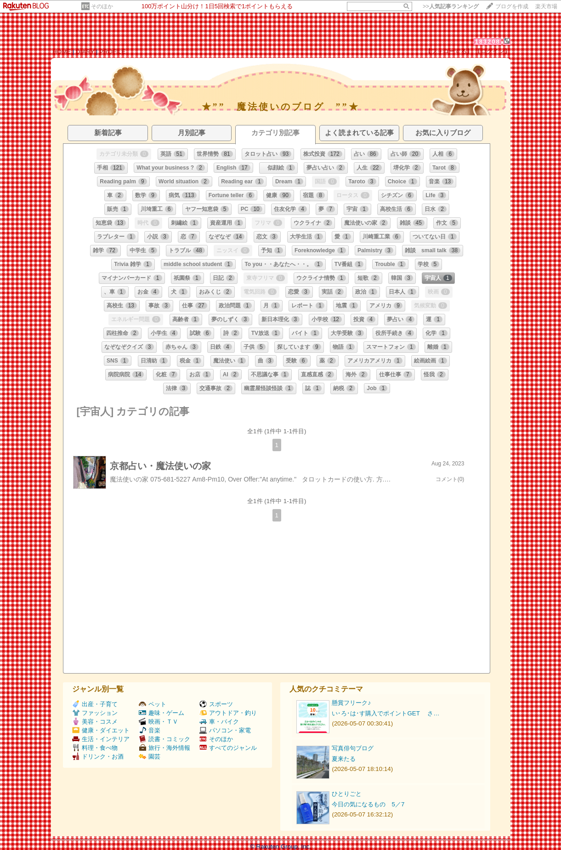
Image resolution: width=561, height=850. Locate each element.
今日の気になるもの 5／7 (368, 804)
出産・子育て (95, 704)
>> (451, 6)
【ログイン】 (492, 51)
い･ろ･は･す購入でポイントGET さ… (385, 713)
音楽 (149, 730)
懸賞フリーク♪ (351, 702)
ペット (152, 704)
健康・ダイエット (101, 730)
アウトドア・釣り (228, 712)
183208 (487, 41)
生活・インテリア (101, 739)
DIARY (85, 51)
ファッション (95, 712)
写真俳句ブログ (353, 748)
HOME (61, 51)
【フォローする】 (449, 51)
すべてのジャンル (228, 747)
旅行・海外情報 (164, 747)
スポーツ (216, 704)
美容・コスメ (95, 721)
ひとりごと (347, 793)
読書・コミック (164, 739)
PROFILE (112, 51)
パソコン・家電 (225, 730)
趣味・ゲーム (161, 712)
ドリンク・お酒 (98, 756)
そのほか (102, 6)
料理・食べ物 (95, 747)
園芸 (149, 756)
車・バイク (219, 721)
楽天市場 (546, 6)
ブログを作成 (511, 6)
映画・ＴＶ (158, 721)
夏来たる (344, 758)
